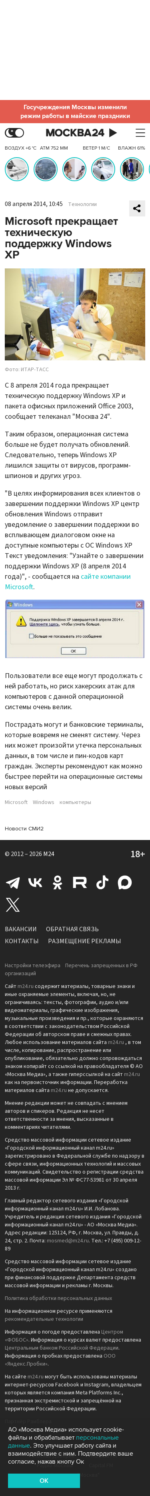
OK (44, 1481)
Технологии (82, 204)
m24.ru (26, 986)
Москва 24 (75, 133)
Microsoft (16, 802)
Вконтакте (35, 882)
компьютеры (75, 802)
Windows (43, 802)
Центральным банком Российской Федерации (61, 1348)
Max (125, 882)
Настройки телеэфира (32, 966)
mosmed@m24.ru (68, 1241)
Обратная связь (72, 929)
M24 (48, 854)
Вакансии (21, 929)
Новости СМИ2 (24, 828)
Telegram (13, 882)
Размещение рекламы (84, 941)
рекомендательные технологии (44, 1319)
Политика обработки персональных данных (58, 1298)
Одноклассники (58, 882)
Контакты (22, 941)
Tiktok (102, 882)
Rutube (80, 882)
